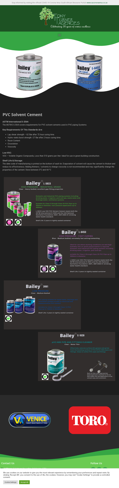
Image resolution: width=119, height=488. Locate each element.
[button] (59, 35)
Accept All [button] (24, 482)
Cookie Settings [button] (10, 482)
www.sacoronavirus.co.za (97, 2)
